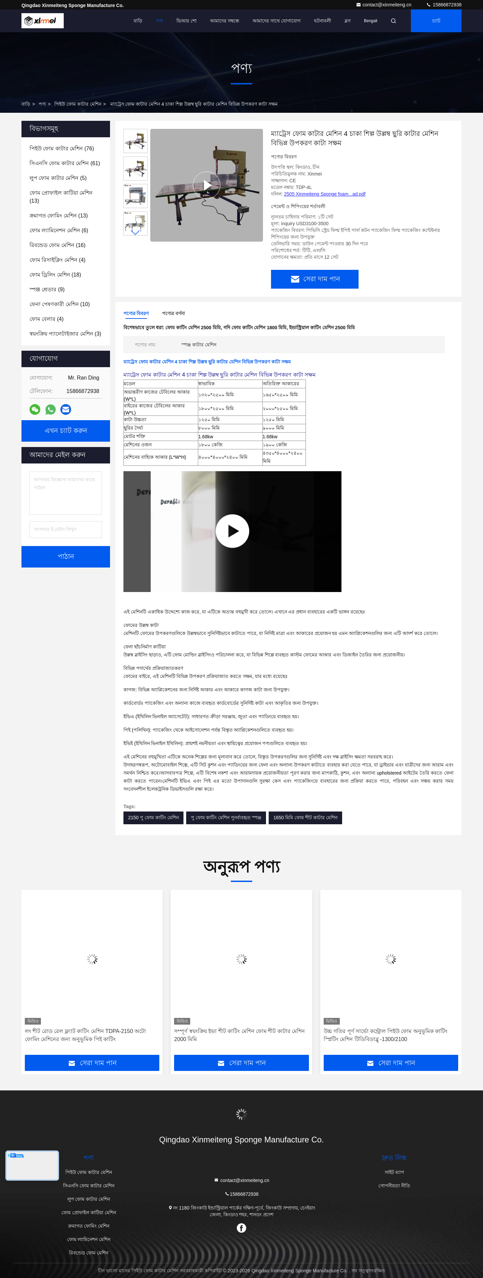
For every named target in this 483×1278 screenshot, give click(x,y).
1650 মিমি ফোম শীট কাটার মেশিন (305, 817)
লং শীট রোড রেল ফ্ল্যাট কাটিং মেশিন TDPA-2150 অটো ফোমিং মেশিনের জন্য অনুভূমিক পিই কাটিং (85, 1035)
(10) (60, 304)
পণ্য (159, 20)
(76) (62, 148)
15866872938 (444, 4)
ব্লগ (347, 20)
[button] (135, 232)
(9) (47, 289)
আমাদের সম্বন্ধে (224, 20)
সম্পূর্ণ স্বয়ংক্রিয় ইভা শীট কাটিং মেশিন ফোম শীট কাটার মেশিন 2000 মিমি (239, 1035)
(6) (59, 230)
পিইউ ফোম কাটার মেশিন (77, 104)
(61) (65, 163)
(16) (58, 245)
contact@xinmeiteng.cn (384, 4)
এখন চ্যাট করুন (66, 431)
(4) (58, 260)
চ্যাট (436, 20)
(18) (55, 275)
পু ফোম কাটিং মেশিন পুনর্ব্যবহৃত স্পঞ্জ (226, 817)
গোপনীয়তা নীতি (394, 1185)
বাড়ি (137, 20)
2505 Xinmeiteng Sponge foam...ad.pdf (325, 194)
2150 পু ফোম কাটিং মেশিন (153, 817)
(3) (65, 334)
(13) (61, 197)
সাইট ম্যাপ (394, 1172)
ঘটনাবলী (322, 20)
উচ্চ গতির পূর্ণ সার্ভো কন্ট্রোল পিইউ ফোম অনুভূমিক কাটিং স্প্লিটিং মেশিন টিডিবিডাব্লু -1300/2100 (386, 1035)
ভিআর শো (186, 20)
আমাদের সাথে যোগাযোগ (277, 20)
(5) (58, 178)
